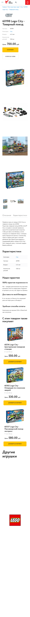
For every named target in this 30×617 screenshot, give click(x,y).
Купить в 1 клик (10, 56)
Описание (6, 215)
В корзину (10, 49)
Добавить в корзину (15, 361)
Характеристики (20, 215)
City (11, 31)
